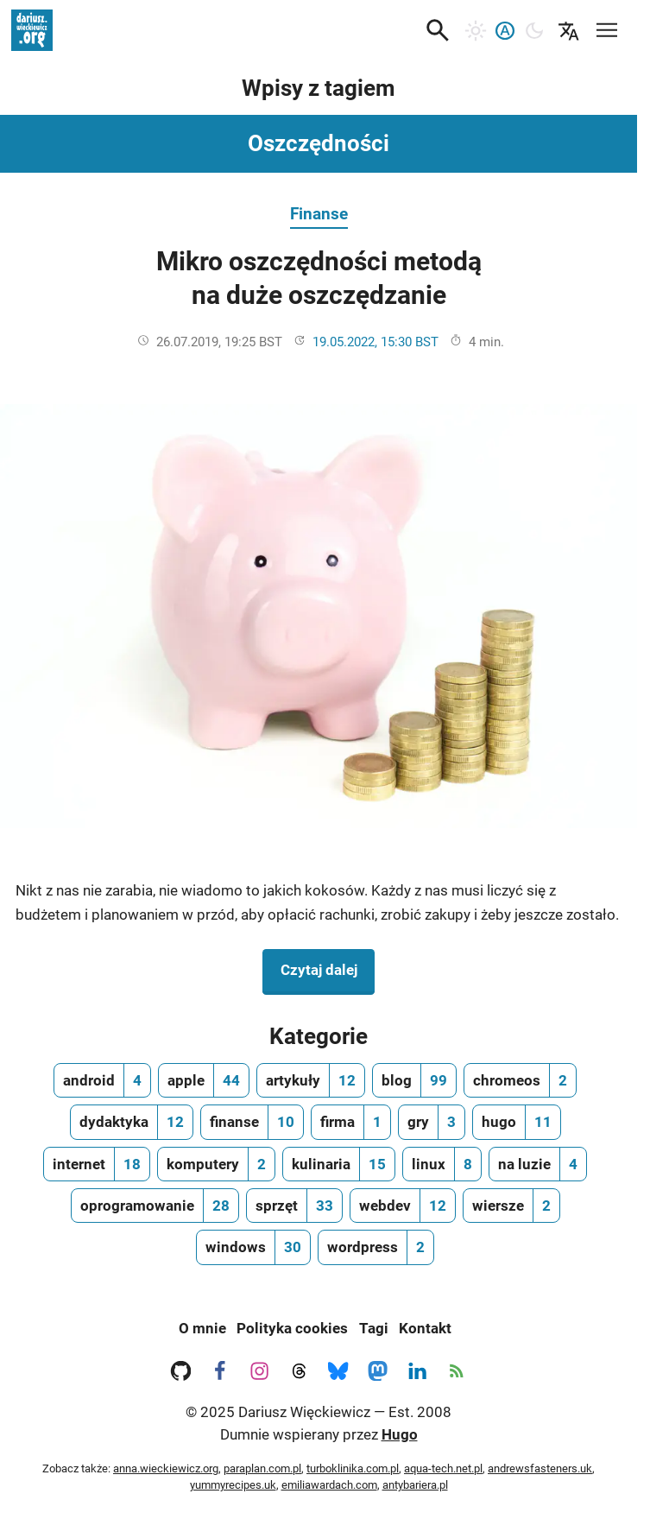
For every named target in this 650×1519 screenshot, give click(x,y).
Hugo (400, 1434)
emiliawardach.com (329, 1484)
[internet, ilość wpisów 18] (96, 1164)
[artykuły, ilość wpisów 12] (310, 1080)
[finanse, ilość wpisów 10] (252, 1121)
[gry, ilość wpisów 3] (431, 1121)
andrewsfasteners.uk (540, 1468)
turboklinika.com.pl (352, 1468)
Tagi (373, 1328)
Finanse (319, 214)
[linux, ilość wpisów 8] (442, 1164)
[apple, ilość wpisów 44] (203, 1080)
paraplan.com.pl (262, 1468)
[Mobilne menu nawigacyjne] (607, 27)
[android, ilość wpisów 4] (102, 1080)
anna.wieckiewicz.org (165, 1468)
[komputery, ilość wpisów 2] (216, 1164)
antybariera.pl (415, 1484)
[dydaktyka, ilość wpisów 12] (131, 1121)
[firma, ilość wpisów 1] (351, 1121)
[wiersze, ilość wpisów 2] (511, 1205)
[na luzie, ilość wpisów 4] (538, 1164)
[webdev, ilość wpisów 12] (403, 1205)
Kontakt (425, 1328)
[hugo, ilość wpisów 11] (516, 1121)
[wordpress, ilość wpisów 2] (376, 1247)
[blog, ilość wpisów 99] (414, 1080)
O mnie (202, 1328)
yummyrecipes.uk (233, 1484)
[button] (437, 30)
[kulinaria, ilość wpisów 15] (338, 1164)
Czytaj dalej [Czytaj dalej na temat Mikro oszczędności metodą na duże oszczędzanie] (328, 968)
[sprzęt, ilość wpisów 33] (294, 1205)
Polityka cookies (292, 1328)
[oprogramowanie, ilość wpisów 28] (155, 1205)
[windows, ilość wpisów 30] (253, 1247)
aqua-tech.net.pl (443, 1468)
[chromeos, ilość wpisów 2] (520, 1080)
